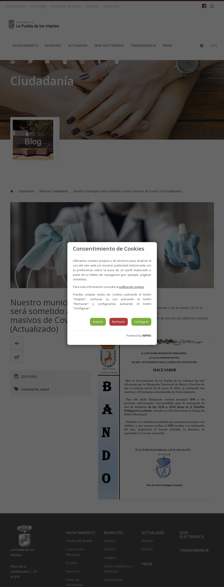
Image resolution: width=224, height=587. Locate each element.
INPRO (146, 336)
